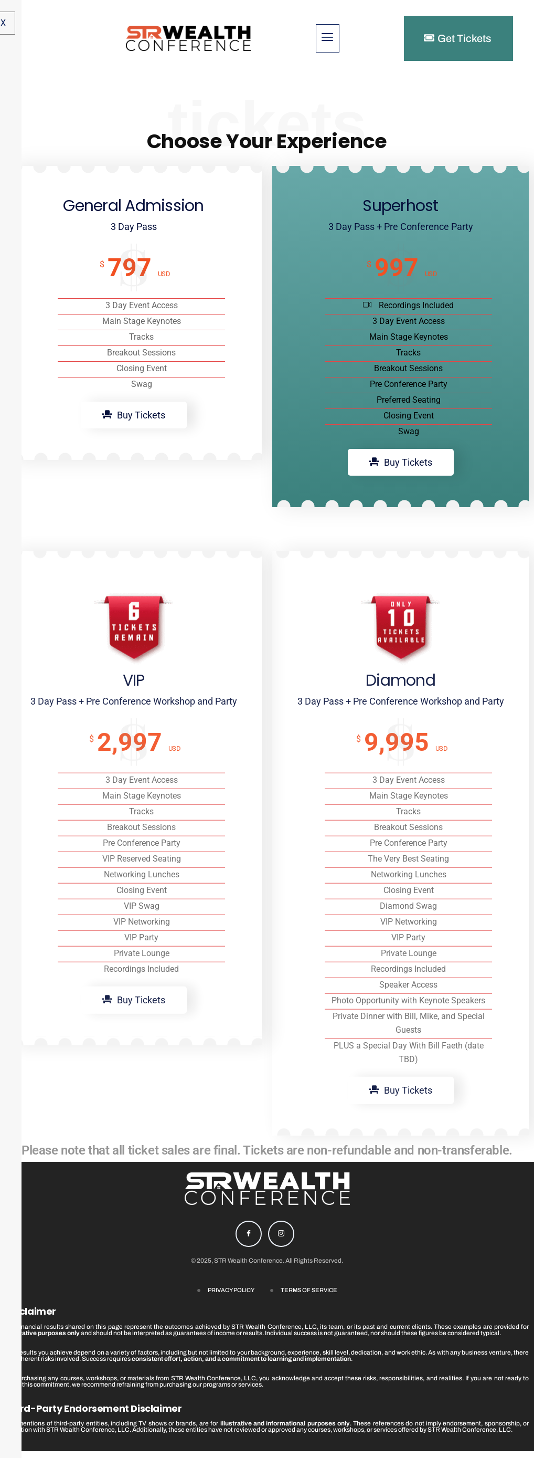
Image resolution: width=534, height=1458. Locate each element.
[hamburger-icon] (327, 38)
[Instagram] (281, 1241)
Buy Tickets (133, 467)
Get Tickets (457, 38)
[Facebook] (249, 1241)
